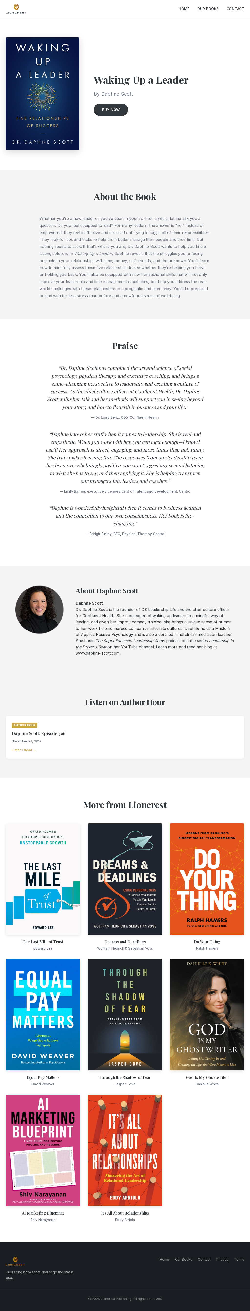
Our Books (208, 9)
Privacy (222, 1259)
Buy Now (111, 110)
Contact (235, 9)
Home (184, 9)
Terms (239, 1259)
